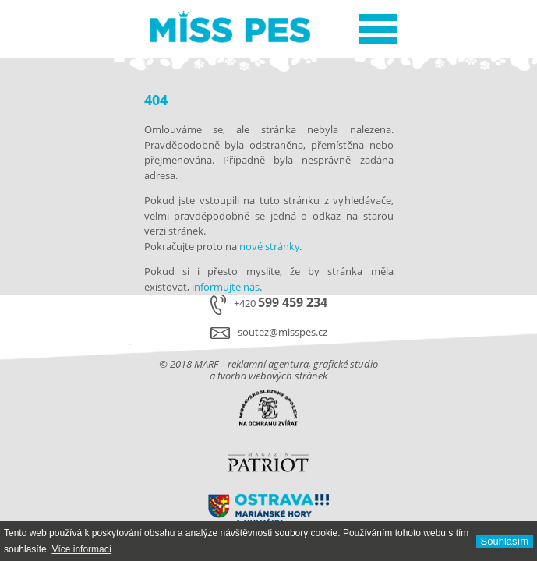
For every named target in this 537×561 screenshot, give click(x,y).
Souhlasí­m (504, 541)
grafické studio (345, 364)
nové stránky (269, 246)
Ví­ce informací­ (81, 549)
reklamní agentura (268, 364)
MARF (206, 364)
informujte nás (226, 287)
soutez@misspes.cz (282, 332)
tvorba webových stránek (272, 376)
